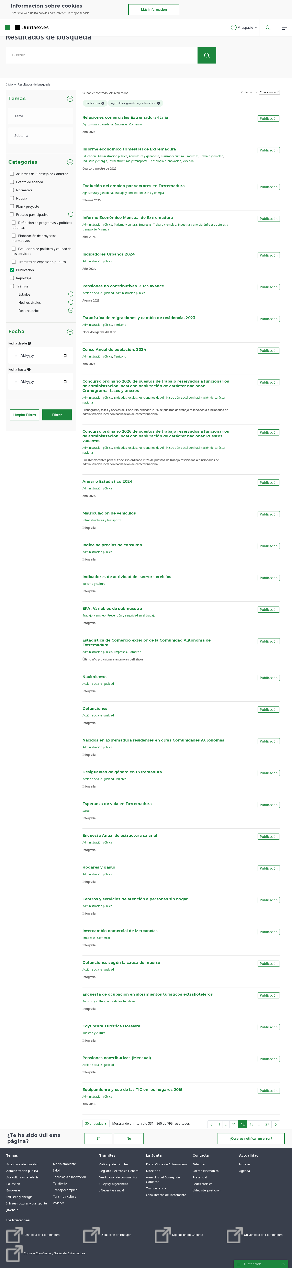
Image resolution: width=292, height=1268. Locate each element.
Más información (154, 9)
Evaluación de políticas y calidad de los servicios (41, 251)
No (128, 1138)
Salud (86, 811)
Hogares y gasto (98, 867)
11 (235, 1125)
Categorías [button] (22, 162)
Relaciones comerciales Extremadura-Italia (125, 118)
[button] (244, 27)
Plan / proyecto (24, 206)
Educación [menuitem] (13, 1184)
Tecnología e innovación (165, 161)
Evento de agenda (26, 182)
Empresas (120, 124)
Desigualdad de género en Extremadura (122, 772)
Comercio (135, 124)
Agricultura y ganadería (97, 124)
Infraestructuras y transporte (128, 161)
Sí (98, 1138)
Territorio (120, 325)
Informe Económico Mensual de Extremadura (127, 218)
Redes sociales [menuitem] (202, 1184)
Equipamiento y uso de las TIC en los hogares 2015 (132, 1090)
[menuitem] (33, 1235)
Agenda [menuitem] (244, 1171)
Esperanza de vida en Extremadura (117, 804)
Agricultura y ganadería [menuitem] (22, 1177)
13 (253, 1125)
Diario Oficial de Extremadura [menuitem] (166, 1164)
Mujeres (120, 779)
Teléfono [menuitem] (199, 1164)
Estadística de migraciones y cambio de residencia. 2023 (138, 318)
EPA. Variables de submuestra (112, 609)
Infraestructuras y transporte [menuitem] (26, 1203)
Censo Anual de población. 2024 (114, 350)
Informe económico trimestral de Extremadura (129, 149)
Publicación (22, 270)
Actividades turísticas (121, 1001)
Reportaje (20, 278)
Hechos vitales (30, 302)
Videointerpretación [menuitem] (207, 1190)
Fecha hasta (19, 369)
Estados (24, 294)
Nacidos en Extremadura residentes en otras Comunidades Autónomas (153, 740)
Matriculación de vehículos (109, 513)
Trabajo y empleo (211, 156)
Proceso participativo (29, 214)
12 (244, 1125)
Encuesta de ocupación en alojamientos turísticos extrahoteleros (147, 994)
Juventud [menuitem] (12, 1210)
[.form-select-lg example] (40, 116)
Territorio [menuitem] (60, 1183)
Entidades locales (125, 397)
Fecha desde (19, 343)
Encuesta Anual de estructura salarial (119, 836)
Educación (89, 156)
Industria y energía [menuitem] (19, 1197)
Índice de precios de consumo (112, 545)
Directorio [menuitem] (153, 1171)
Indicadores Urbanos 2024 (108, 254)
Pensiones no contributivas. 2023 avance (123, 286)
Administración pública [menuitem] (22, 1171)
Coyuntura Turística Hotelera (111, 1026)
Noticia (18, 198)
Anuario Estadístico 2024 (107, 482)
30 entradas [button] (97, 1124)
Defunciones (95, 709)
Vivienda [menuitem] (59, 1203)
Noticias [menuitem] (244, 1164)
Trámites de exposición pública (39, 262)
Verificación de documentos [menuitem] (118, 1177)
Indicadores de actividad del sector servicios (126, 577)
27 (268, 1125)
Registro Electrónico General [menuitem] (119, 1171)
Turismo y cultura (172, 156)
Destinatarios (29, 310)
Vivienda (188, 161)
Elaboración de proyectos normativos (34, 238)
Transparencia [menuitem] (156, 1188)
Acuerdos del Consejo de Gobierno (39, 174)
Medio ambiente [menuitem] (64, 1164)
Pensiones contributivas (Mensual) (116, 1058)
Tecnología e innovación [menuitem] (69, 1177)
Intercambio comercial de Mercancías (120, 931)
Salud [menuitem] (56, 1170)
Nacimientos (95, 677)
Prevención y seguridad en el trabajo (131, 615)
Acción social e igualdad (98, 293)
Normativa (21, 190)
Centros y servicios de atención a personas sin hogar (135, 899)
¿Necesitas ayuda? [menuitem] (111, 1190)
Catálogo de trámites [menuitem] (113, 1164)
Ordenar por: (249, 92)
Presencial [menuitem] (200, 1177)
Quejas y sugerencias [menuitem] (113, 1184)
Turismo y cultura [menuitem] (65, 1196)
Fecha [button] (16, 331)
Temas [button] (17, 98)
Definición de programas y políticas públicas (42, 225)
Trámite (19, 286)
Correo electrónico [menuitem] (206, 1171)
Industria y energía (94, 161)
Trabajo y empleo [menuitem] (65, 1190)
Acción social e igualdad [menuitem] (22, 1164)
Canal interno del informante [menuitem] (166, 1195)
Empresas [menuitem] (13, 1190)
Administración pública (112, 156)
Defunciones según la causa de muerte (121, 963)
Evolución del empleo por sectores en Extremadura (133, 186)
